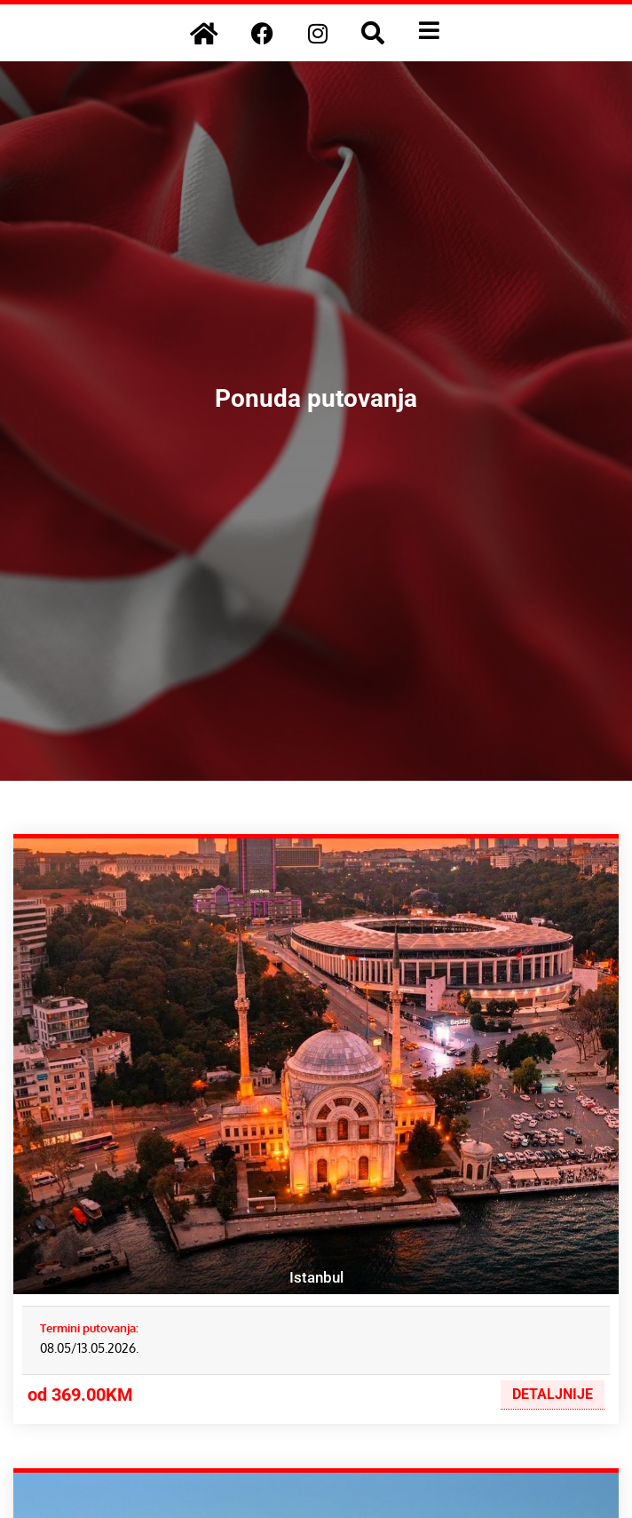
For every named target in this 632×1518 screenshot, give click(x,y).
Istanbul (316, 1277)
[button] (373, 33)
